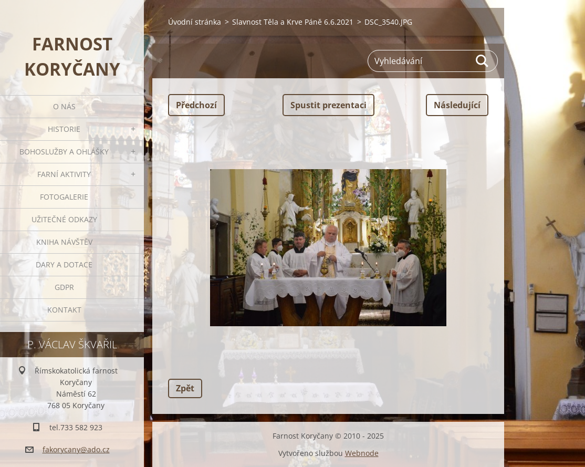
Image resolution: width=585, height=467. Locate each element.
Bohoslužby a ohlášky (64, 152)
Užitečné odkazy (64, 219)
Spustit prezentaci (328, 105)
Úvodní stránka (194, 22)
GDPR (64, 287)
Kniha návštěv (64, 242)
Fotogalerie (64, 197)
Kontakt (64, 310)
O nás (64, 106)
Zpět (185, 388)
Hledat (482, 61)
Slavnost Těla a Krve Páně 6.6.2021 (292, 22)
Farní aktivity (64, 174)
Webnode (362, 453)
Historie (64, 129)
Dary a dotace (64, 264)
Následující (457, 105)
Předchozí (196, 105)
